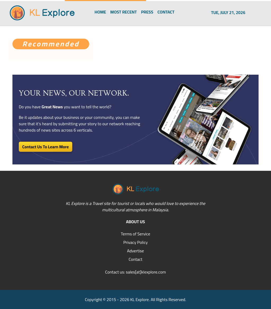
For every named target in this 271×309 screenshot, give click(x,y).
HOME (100, 12)
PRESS (147, 12)
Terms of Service (135, 234)
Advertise (135, 251)
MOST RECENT (123, 12)
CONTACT (165, 12)
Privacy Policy (135, 242)
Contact (135, 259)
